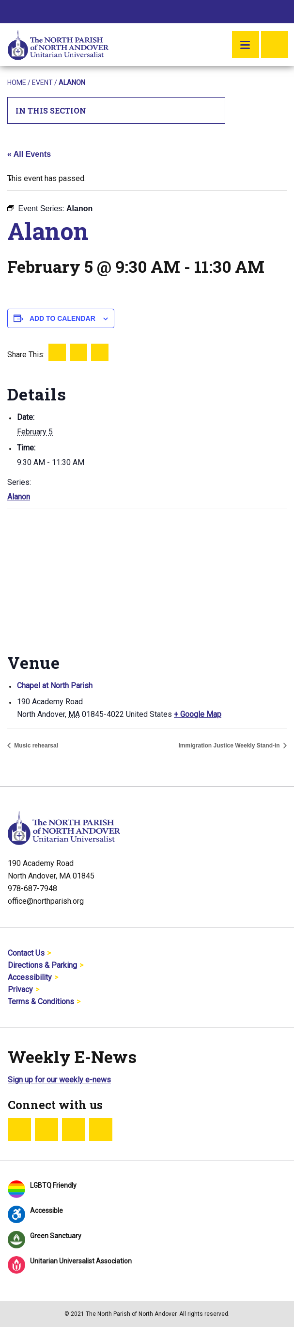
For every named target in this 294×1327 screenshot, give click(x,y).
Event (42, 82)
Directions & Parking (42, 965)
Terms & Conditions (41, 1001)
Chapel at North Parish (55, 685)
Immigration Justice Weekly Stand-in (230, 745)
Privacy (20, 989)
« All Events (29, 154)
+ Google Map (197, 714)
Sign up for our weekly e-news (59, 1079)
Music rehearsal (35, 745)
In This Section (116, 110)
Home (16, 82)
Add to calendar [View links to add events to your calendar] (62, 318)
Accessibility (30, 977)
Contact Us (26, 953)
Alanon (18, 496)
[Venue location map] (147, 579)
